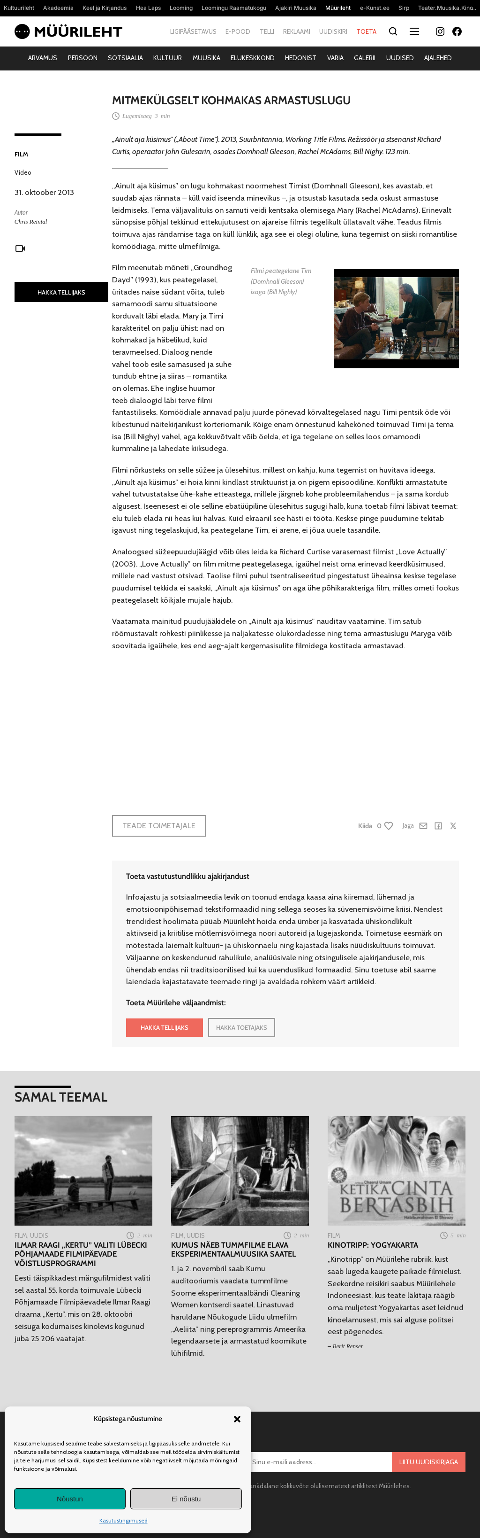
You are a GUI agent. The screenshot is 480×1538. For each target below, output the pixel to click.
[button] (237, 1419)
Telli (267, 31)
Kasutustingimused (123, 1520)
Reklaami (296, 31)
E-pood (237, 31)
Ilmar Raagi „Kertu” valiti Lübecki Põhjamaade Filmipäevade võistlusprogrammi (81, 1254)
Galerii (364, 58)
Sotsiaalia (125, 58)
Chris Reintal (31, 221)
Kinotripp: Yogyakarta (373, 1245)
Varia (335, 58)
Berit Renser (348, 1346)
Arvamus (42, 58)
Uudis (39, 1235)
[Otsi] (393, 31)
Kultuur (167, 58)
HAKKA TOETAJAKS (241, 1027)
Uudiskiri (333, 31)
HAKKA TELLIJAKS (61, 292)
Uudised (400, 58)
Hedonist (300, 58)
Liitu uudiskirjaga (428, 1462)
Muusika (206, 58)
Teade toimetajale (158, 825)
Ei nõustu (186, 1499)
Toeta (366, 31)
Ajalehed (438, 58)
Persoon (83, 58)
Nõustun (70, 1499)
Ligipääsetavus (193, 31)
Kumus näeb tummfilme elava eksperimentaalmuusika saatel (233, 1250)
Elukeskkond (253, 58)
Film (21, 154)
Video (23, 172)
